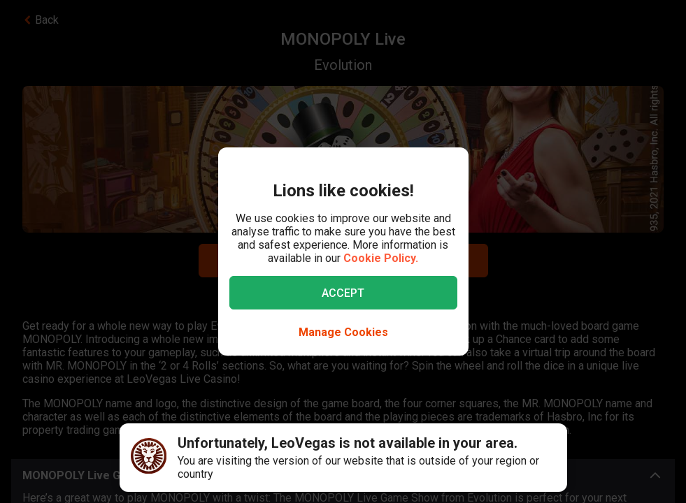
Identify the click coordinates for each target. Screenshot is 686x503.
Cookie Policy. (380, 258)
